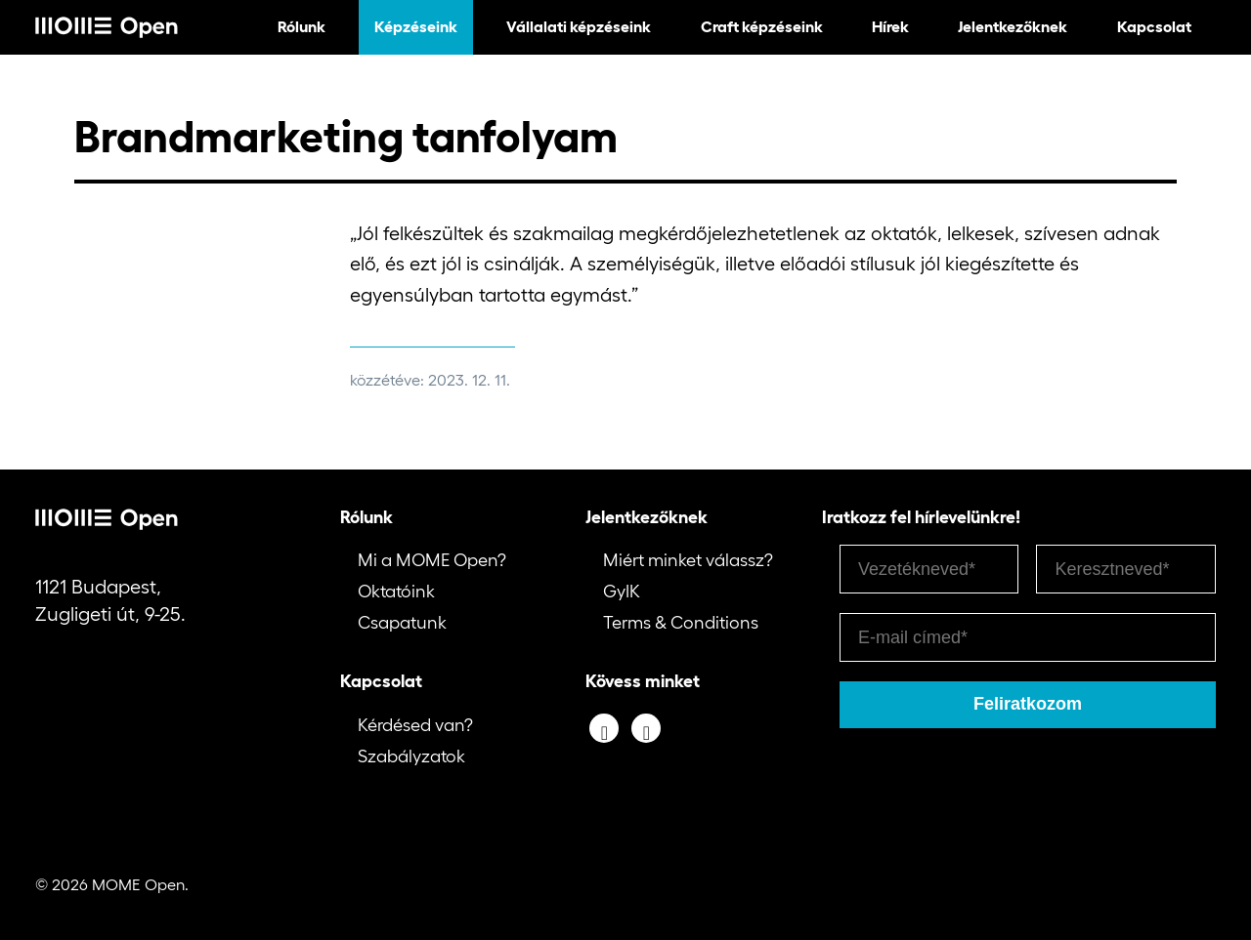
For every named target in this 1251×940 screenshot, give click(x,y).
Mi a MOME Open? (432, 560)
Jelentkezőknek (1012, 26)
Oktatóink (396, 591)
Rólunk (301, 26)
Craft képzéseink (762, 26)
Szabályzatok (411, 756)
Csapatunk (402, 623)
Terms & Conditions (680, 623)
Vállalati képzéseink (578, 26)
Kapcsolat (1154, 26)
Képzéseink (415, 26)
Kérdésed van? (415, 725)
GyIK (621, 591)
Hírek (890, 26)
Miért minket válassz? (688, 560)
